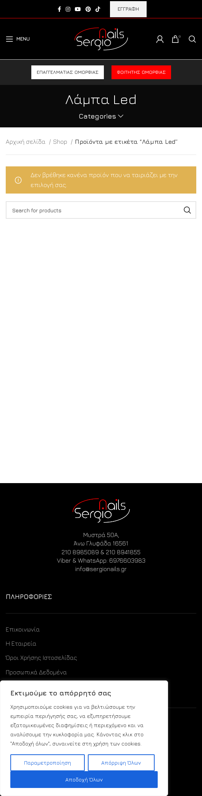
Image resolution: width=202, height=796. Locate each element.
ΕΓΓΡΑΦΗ (128, 9)
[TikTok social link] (97, 9)
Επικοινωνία (23, 629)
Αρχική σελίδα (26, 141)
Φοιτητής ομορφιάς (141, 72)
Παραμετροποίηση (47, 762)
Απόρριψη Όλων (121, 762)
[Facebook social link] (59, 9)
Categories (97, 116)
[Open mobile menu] (18, 39)
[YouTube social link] (78, 9)
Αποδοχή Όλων (84, 779)
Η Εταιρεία (21, 643)
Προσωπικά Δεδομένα (36, 672)
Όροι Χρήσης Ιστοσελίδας (41, 657)
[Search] (192, 39)
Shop (61, 141)
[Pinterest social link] (88, 9)
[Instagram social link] (68, 9)
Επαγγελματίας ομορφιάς (68, 72)
